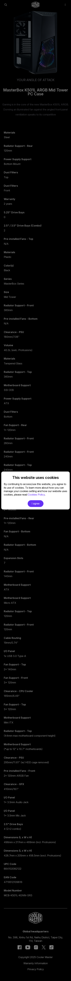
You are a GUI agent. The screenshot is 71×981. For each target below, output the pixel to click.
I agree (36, 503)
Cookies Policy (36, 494)
